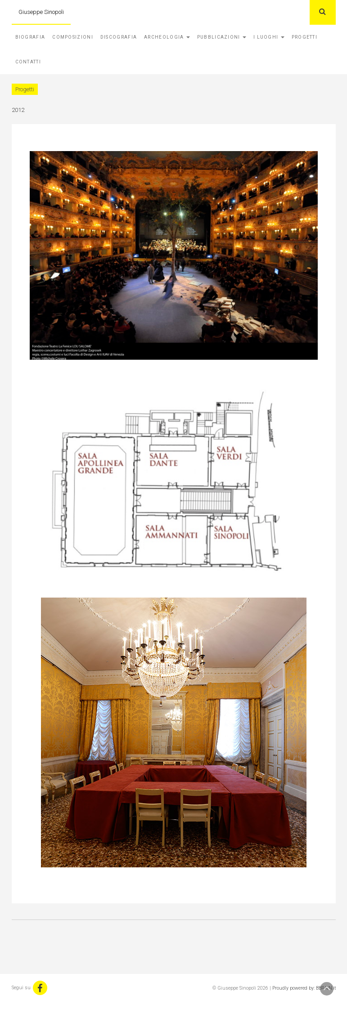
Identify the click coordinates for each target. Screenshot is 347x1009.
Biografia (30, 37)
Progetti (304, 37)
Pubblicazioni (221, 37)
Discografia (118, 37)
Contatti (28, 61)
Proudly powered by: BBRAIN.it (304, 988)
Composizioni (72, 37)
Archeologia (167, 37)
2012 (18, 110)
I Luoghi (268, 37)
